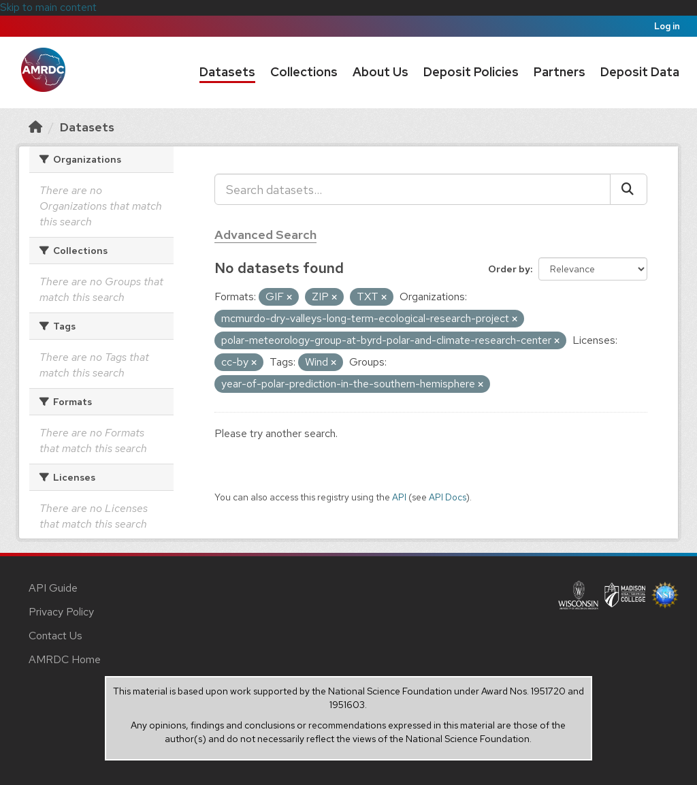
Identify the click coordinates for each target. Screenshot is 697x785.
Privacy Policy (61, 612)
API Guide (53, 588)
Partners (559, 72)
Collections (304, 72)
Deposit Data (639, 72)
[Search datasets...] (412, 189)
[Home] (35, 127)
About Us (380, 72)
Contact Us (55, 635)
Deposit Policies (471, 72)
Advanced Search (265, 234)
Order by (509, 269)
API (399, 497)
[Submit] (628, 189)
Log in (667, 26)
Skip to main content (48, 7)
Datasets (227, 72)
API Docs (447, 497)
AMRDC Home (65, 659)
